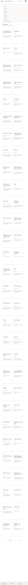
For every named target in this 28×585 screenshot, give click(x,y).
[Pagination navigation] (15, 541)
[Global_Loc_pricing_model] (3, 12)
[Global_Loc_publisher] (3, 18)
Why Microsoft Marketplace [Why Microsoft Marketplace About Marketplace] (4, 584)
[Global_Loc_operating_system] (3, 16)
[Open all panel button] (2, 3)
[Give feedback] (13, 1)
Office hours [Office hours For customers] (11, 584)
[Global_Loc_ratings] (3, 14)
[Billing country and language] (21, 1)
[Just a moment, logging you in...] (25, 1)
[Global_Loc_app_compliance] (3, 20)
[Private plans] (16, 1)
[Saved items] (15, 1)
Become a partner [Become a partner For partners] (21, 584)
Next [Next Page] (19, 540)
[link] (8, 35)
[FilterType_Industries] (3, 10)
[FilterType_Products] (3, 6)
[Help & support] (14, 1)
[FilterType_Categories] (3, 8)
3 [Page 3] (13, 540)
